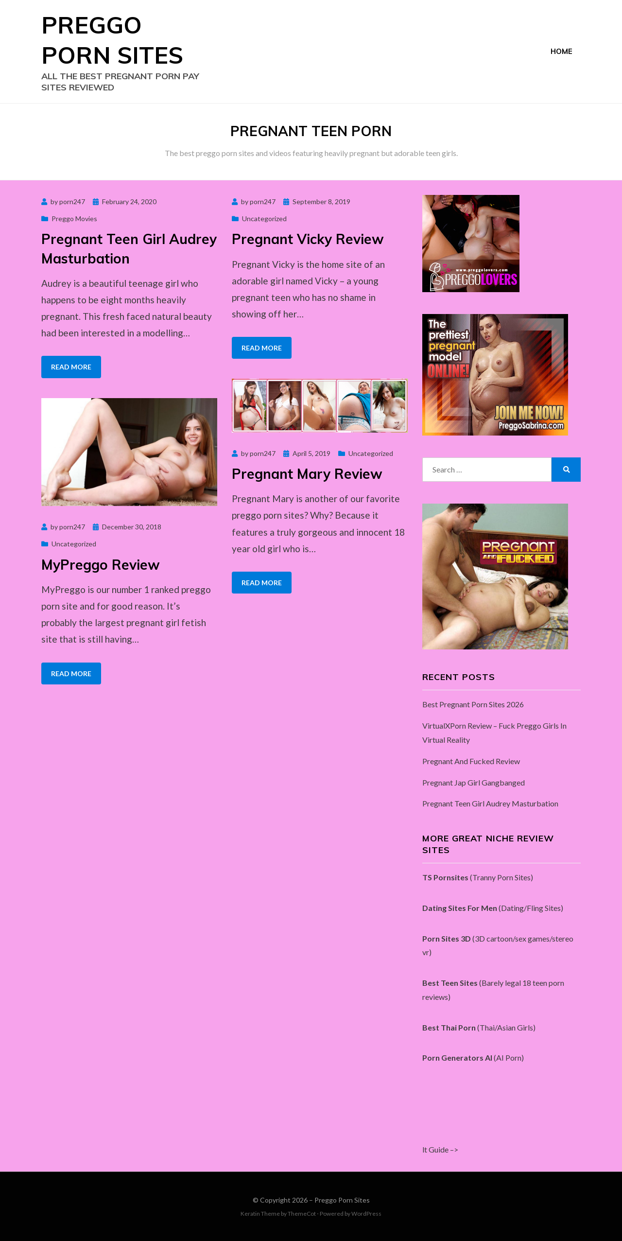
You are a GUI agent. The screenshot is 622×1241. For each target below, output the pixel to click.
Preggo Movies (74, 218)
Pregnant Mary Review (307, 473)
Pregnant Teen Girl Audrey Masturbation (490, 803)
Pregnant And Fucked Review (471, 761)
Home (561, 51)
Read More (71, 367)
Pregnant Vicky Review (308, 238)
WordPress (366, 1213)
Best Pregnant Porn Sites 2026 (473, 704)
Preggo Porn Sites (342, 1200)
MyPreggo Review (100, 564)
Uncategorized (264, 218)
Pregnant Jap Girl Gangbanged (473, 782)
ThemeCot (302, 1213)
